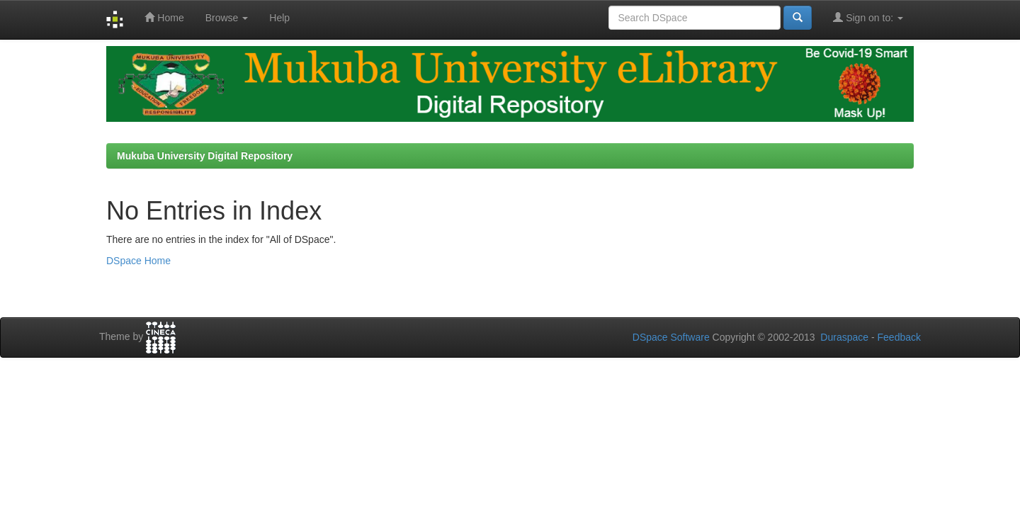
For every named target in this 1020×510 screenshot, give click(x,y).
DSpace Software (671, 337)
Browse (227, 17)
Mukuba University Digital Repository (205, 156)
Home (163, 17)
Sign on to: (868, 17)
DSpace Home (138, 260)
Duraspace (844, 337)
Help (279, 17)
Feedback (899, 337)
